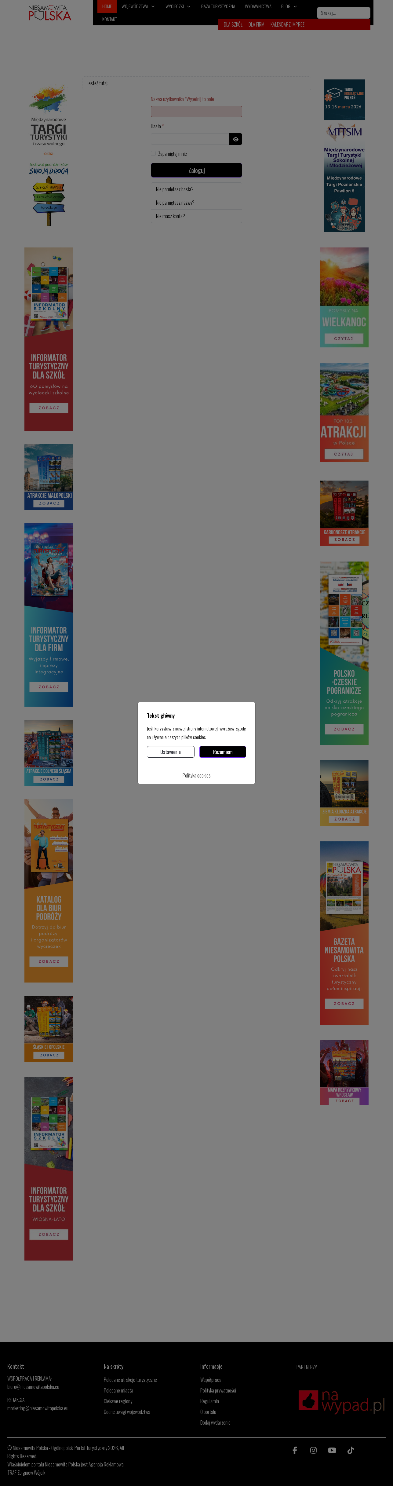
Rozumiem (223, 752)
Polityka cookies (197, 775)
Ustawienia (170, 752)
